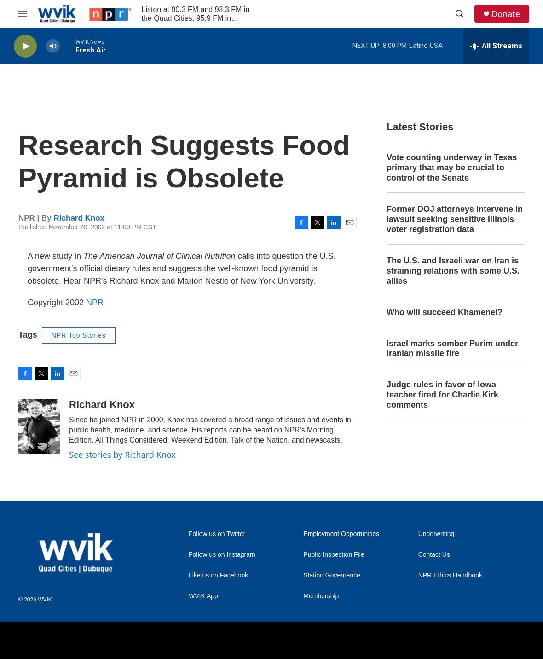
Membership (321, 596)
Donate (505, 14)
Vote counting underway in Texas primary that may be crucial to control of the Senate (452, 167)
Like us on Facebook (218, 575)
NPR (95, 302)
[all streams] (496, 46)
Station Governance (331, 575)
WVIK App (203, 596)
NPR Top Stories (79, 335)
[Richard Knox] (39, 426)
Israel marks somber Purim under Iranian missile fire (452, 348)
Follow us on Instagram (222, 554)
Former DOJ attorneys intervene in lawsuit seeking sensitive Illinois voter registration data (455, 219)
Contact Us (434, 554)
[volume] (53, 46)
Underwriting (436, 534)
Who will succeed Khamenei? (445, 312)
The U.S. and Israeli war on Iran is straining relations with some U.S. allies (453, 271)
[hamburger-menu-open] (22, 14)
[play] (25, 46)
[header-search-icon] (459, 14)
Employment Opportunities (341, 534)
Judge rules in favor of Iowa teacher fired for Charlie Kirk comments (442, 394)
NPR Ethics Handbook (450, 575)
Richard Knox (79, 218)
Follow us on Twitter (217, 534)
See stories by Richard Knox (122, 454)
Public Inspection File (333, 554)
